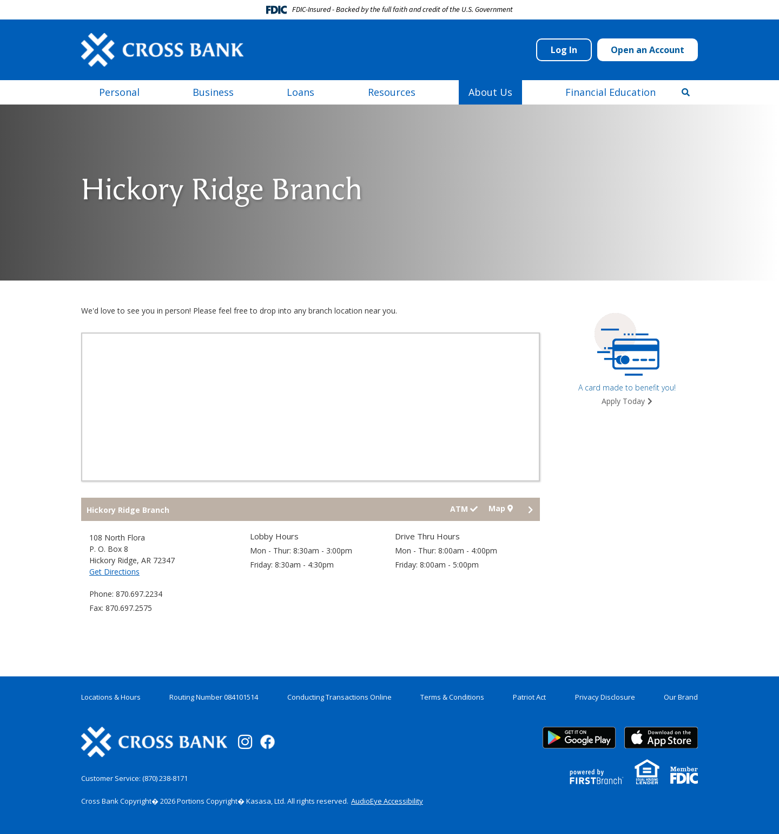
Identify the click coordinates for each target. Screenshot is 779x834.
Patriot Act (529, 697)
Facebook (267, 741)
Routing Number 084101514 (213, 697)
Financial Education (610, 92)
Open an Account (647, 50)
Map (500, 509)
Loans (300, 92)
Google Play (579, 737)
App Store (661, 737)
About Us (490, 92)
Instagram (245, 742)
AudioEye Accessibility (387, 801)
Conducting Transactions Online (339, 697)
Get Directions (114, 571)
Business (213, 92)
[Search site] (686, 92)
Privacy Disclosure (605, 697)
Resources (391, 92)
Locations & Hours (111, 697)
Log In (564, 50)
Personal (119, 92)
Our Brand (681, 697)
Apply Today (623, 401)
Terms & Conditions (452, 697)
